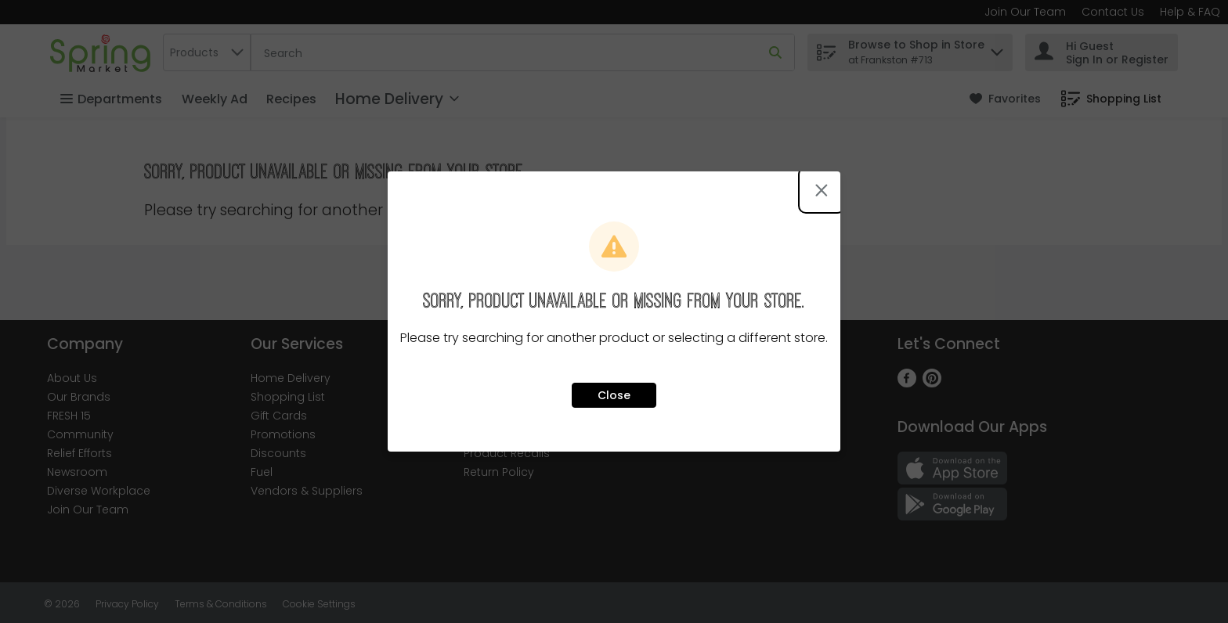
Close (614, 395)
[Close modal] (821, 190)
